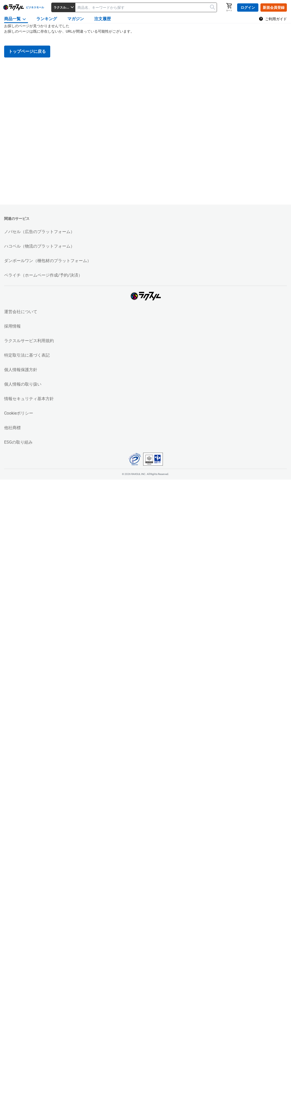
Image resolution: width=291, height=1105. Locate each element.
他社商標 (12, 427)
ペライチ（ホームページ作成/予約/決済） (43, 275)
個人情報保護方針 (20, 369)
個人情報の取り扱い (22, 384)
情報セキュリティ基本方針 (29, 398)
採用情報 (12, 326)
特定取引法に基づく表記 (27, 355)
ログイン (248, 7)
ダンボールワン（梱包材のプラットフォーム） (47, 260)
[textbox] (146, 7)
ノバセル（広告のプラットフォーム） (39, 231)
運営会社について (20, 311)
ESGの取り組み (18, 442)
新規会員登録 (274, 7)
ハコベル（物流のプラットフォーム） (39, 246)
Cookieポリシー (18, 413)
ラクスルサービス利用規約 (29, 340)
